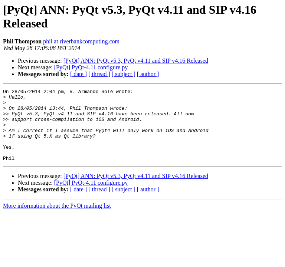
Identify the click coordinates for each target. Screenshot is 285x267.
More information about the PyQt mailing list (57, 220)
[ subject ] (123, 74)
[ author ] (148, 74)
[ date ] (78, 74)
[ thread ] (99, 74)
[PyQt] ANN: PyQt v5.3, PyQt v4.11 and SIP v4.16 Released (135, 60)
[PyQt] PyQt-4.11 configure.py (91, 67)
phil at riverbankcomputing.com (81, 41)
